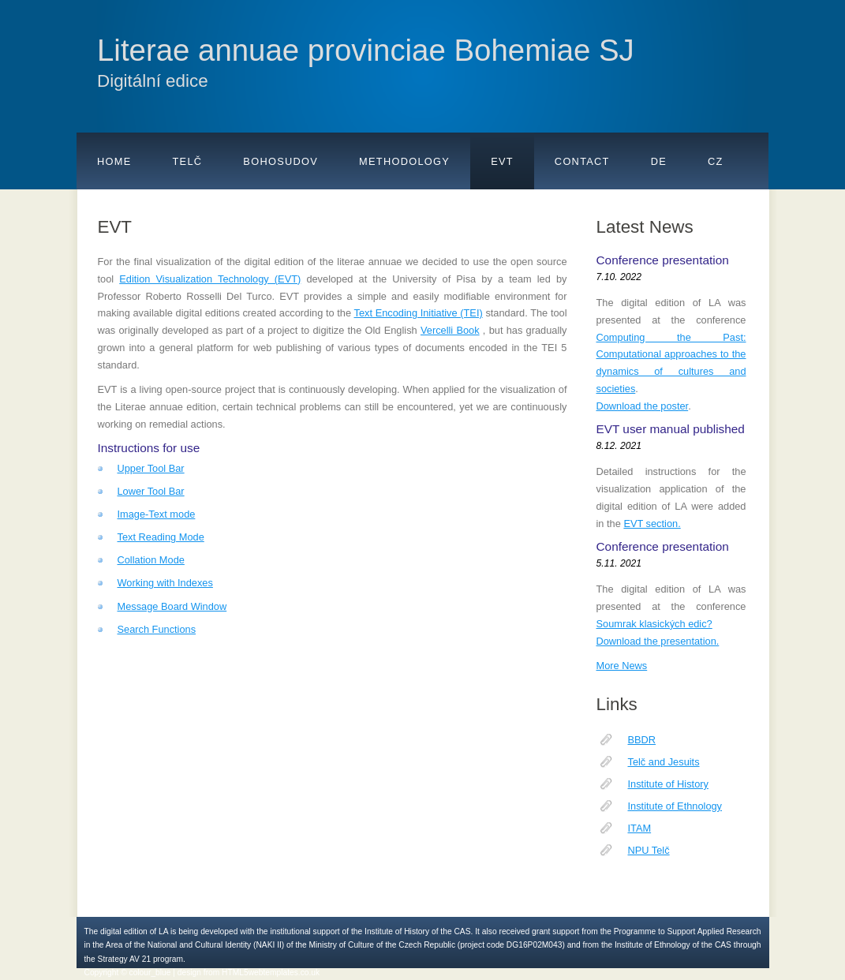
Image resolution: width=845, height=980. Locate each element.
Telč (188, 161)
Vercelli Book (450, 330)
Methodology (404, 161)
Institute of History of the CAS (417, 931)
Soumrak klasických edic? (654, 624)
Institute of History (668, 784)
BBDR (642, 740)
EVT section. (651, 523)
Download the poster (642, 406)
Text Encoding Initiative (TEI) (418, 313)
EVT (502, 161)
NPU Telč (649, 850)
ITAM (640, 828)
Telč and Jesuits (664, 762)
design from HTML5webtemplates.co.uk (249, 972)
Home (114, 161)
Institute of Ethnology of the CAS (673, 945)
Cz (715, 161)
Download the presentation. (658, 641)
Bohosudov (280, 161)
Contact (582, 161)
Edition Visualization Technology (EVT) (210, 279)
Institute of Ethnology (675, 806)
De (659, 161)
